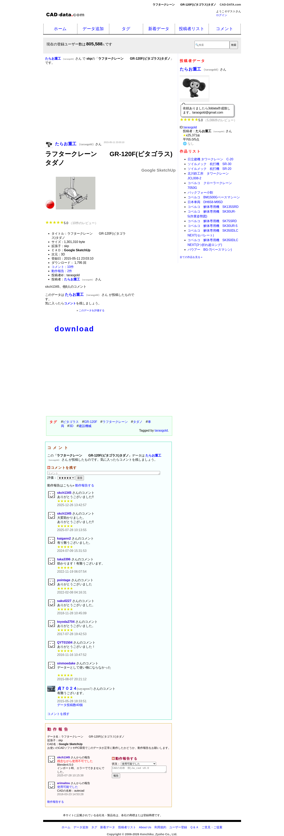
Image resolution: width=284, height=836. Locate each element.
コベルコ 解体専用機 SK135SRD (213, 206)
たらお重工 (200, 69)
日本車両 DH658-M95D (205, 202)
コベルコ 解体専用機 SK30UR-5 (212, 225)
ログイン (221, 15)
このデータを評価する (91, 310)
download (74, 329)
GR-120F (90, 421)
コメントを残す (58, 714)
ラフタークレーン (115, 421)
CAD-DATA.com (230, 4)
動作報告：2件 (61, 271)
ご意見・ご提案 (212, 827)
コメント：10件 (62, 266)
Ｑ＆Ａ (194, 827)
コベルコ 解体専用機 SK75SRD (212, 221)
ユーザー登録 (178, 827)
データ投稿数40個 (70, 705)
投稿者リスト (191, 28)
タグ (126, 28)
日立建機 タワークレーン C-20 (210, 159)
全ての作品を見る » (191, 257)
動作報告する (84, 485)
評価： (61, 477)
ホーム (60, 28)
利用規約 (160, 827)
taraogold (161, 430)
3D (71, 426)
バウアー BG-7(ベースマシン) (210, 249)
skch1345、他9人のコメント (65, 286)
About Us (145, 827)
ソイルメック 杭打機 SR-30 (209, 164)
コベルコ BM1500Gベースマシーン (214, 197)
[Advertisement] (110, 108)
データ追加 (93, 28)
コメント (224, 28)
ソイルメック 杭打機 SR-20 (209, 168)
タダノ (137, 421)
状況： (134, 763)
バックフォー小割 (200, 192)
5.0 (71, 223)
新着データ (158, 28)
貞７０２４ (74, 688)
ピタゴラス (71, 421)
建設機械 (85, 426)
